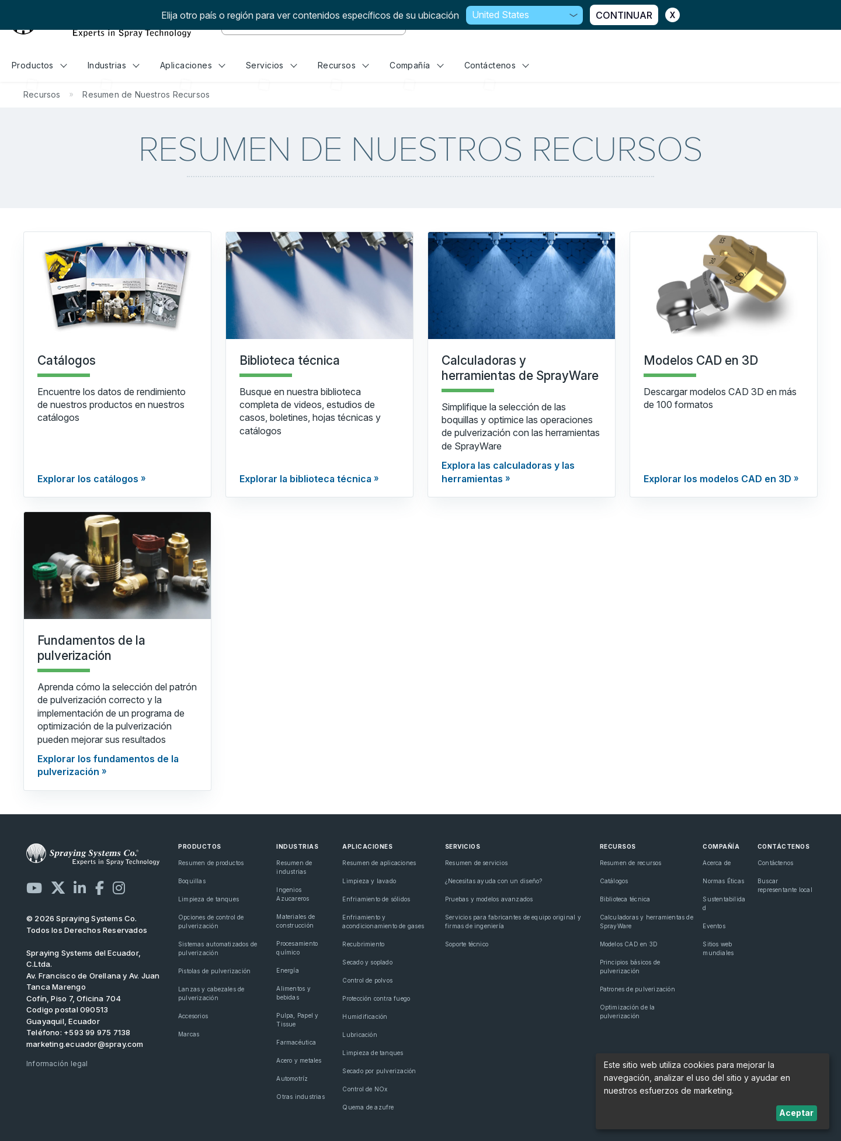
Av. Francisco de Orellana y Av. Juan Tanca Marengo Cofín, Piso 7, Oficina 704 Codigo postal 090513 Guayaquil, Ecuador (93, 998)
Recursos (343, 65)
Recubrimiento (363, 944)
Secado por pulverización (379, 1070)
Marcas (188, 1034)
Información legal (57, 1063)
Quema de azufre (368, 1107)
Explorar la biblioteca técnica (305, 479)
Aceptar (796, 1113)
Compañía (416, 65)
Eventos (714, 925)
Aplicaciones (192, 65)
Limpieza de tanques (208, 899)
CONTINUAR (624, 15)
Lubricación (359, 1034)
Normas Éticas (723, 880)
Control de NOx (364, 1088)
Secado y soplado (367, 962)
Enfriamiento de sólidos (376, 899)
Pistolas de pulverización (214, 970)
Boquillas (192, 880)
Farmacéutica (296, 1042)
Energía (287, 970)
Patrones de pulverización (637, 989)
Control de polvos (367, 980)
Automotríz (292, 1078)
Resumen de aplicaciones (379, 862)
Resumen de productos (211, 862)
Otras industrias (300, 1096)
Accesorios (193, 1015)
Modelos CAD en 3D (629, 944)
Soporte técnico (466, 944)
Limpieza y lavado (369, 880)
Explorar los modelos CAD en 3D (717, 479)
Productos (39, 65)
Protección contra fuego (376, 998)
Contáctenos (496, 65)
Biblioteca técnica (625, 899)
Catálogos (614, 880)
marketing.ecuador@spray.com (85, 1044)
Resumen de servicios (476, 862)
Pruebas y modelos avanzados (489, 899)
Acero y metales (298, 1060)
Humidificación (364, 1016)
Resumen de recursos (631, 862)
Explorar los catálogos (87, 479)
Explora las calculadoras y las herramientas (508, 471)
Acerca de (717, 862)
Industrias (114, 65)
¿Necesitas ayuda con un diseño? (494, 880)
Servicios (271, 65)
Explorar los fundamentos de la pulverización (108, 765)
